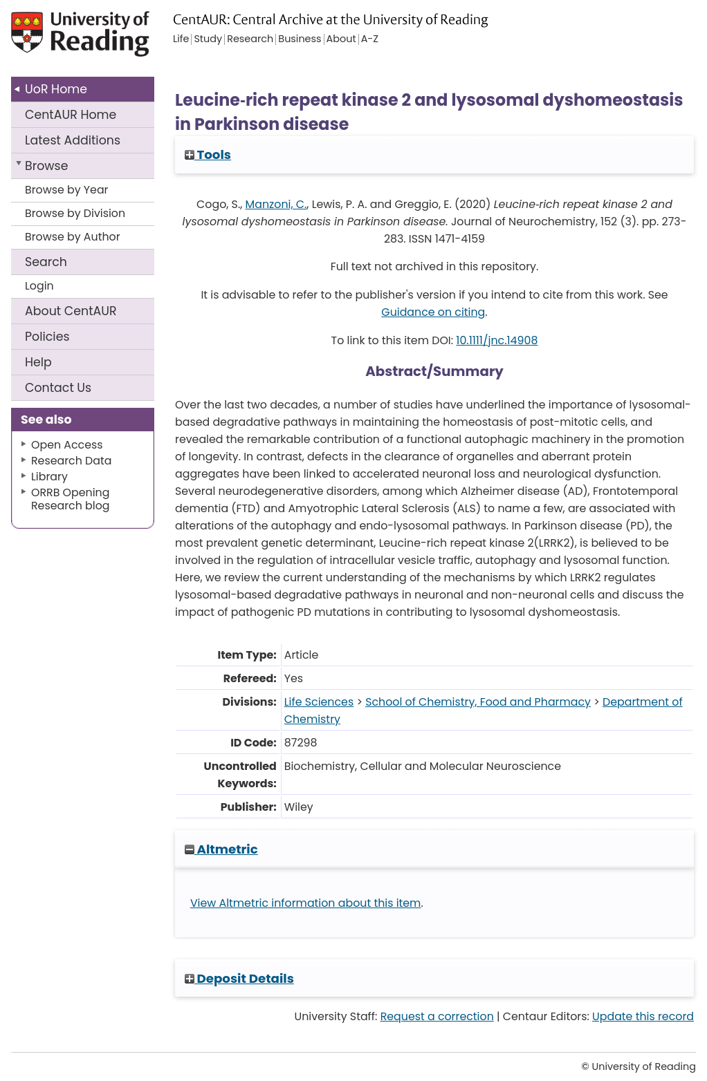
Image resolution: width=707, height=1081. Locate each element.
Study (208, 39)
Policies (47, 336)
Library (49, 477)
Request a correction (437, 1016)
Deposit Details (239, 978)
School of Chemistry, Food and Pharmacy (478, 702)
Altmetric (221, 849)
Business (299, 39)
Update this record (643, 1016)
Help (38, 362)
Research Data (71, 461)
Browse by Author (72, 237)
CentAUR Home (70, 114)
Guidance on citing (433, 312)
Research (250, 39)
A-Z (369, 39)
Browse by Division (75, 213)
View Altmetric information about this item (305, 903)
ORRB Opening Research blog (70, 499)
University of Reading (81, 39)
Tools (208, 154)
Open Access (67, 445)
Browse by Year (67, 190)
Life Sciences (319, 702)
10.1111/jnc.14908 (497, 340)
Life (181, 39)
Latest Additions (72, 140)
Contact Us (58, 387)
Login (39, 286)
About (71, 311)
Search (46, 262)
